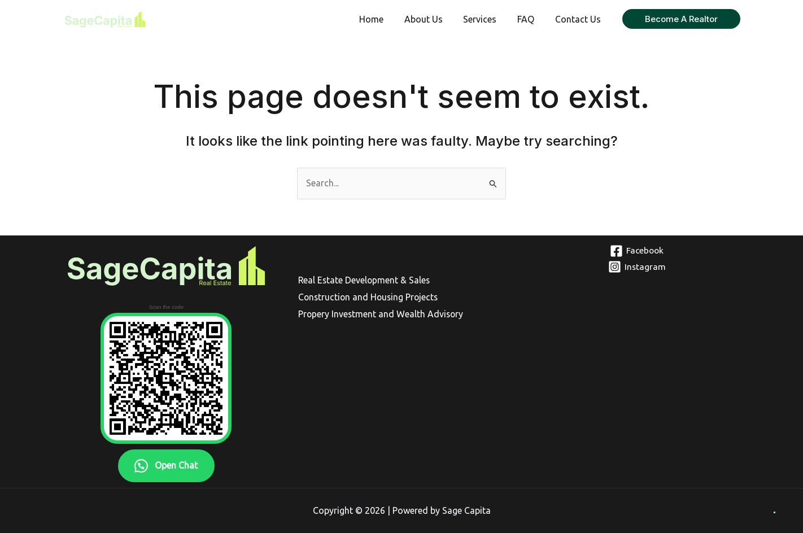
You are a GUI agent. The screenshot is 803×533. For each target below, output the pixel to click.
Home (383, 19)
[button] (681, 19)
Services (486, 19)
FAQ (529, 19)
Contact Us (579, 19)
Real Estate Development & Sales (365, 280)
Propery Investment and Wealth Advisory (381, 314)
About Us (432, 19)
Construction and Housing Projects (370, 297)
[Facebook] (636, 250)
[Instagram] (636, 266)
